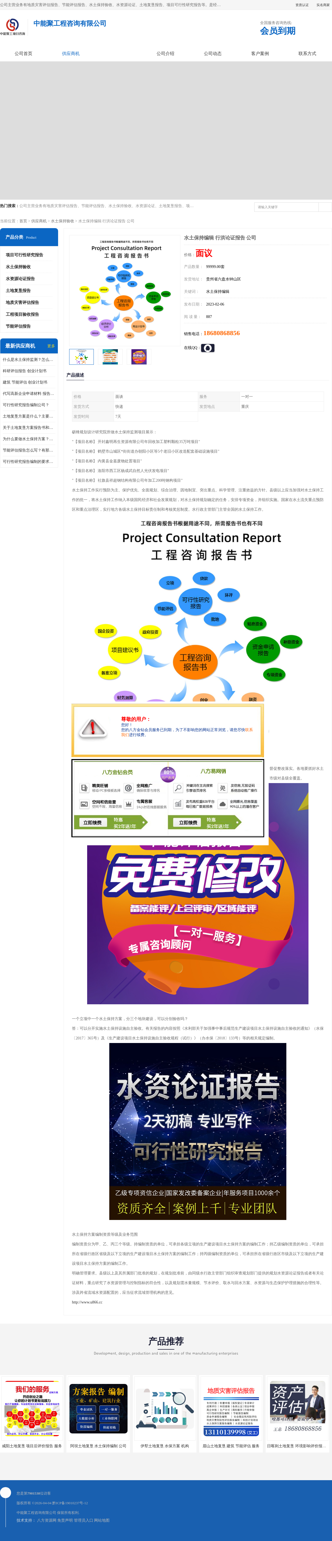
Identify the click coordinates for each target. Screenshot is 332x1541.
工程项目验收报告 (22, 314)
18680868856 (221, 333)
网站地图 (102, 1520)
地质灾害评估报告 (22, 302)
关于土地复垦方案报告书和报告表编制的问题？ (29, 428)
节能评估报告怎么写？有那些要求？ (29, 450)
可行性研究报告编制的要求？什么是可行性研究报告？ (29, 462)
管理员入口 (83, 1520)
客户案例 (260, 53)
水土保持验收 (62, 221)
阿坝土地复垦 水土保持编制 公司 (98, 1446)
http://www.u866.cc (87, 1302)
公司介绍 (165, 53)
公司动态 (213, 53)
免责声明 (65, 1520)
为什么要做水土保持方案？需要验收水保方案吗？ (29, 439)
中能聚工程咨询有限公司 (36, 1513)
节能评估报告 (18, 326)
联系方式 (307, 53)
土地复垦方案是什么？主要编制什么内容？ (29, 416)
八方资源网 (46, 1520)
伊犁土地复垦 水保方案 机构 (165, 1446)
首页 (23, 221)
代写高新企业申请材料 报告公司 (29, 394)
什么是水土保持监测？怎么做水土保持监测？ (29, 360)
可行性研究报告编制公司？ (26, 405)
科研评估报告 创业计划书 (24, 371)
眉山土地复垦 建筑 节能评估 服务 (231, 1446)
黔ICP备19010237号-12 (70, 1503)
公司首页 (23, 53)
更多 (51, 346)
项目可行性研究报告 (24, 255)
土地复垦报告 (18, 290)
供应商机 (71, 53)
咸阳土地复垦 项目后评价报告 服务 (32, 1446)
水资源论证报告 (20, 279)
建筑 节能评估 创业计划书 (25, 382)
